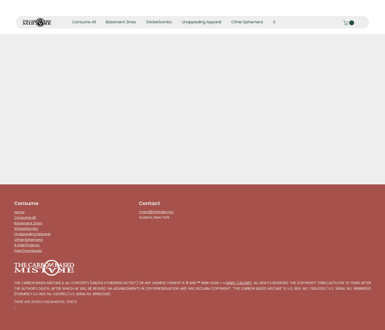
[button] (349, 22)
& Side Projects (27, 245)
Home (19, 212)
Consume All (25, 217)
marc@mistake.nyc (156, 211)
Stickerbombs (26, 228)
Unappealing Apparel (32, 234)
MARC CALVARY (239, 282)
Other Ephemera (28, 239)
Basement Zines (28, 223)
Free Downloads (28, 250)
